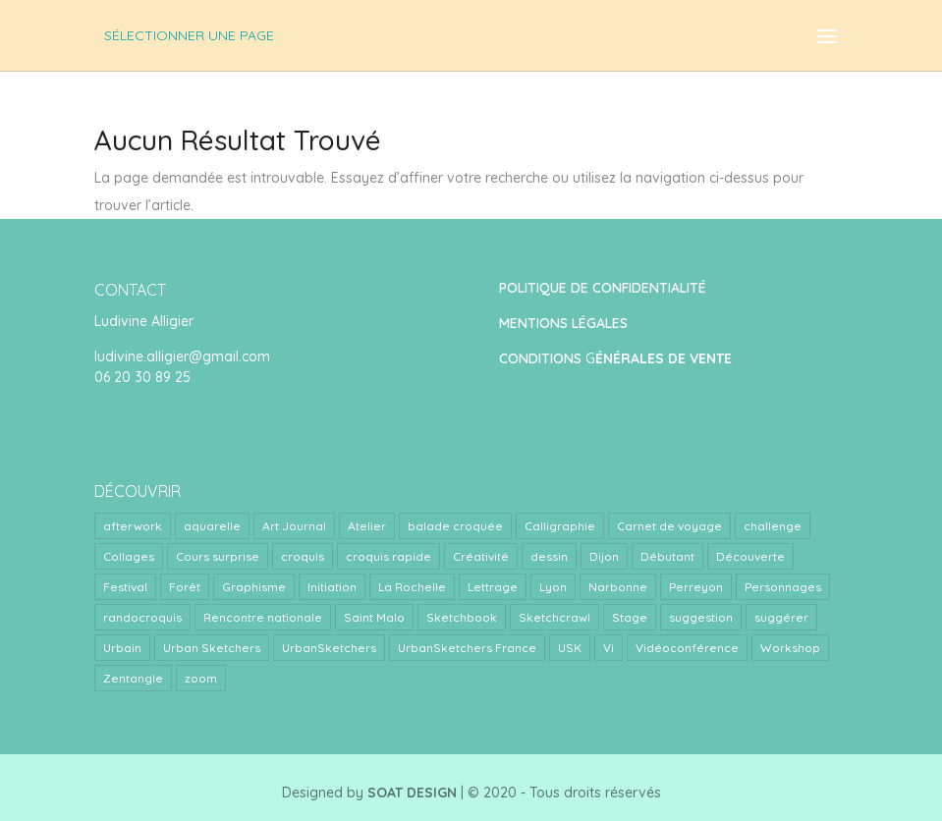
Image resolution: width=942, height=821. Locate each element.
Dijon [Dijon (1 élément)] (604, 556)
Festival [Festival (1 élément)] (125, 586)
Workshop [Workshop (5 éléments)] (790, 647)
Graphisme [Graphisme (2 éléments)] (254, 586)
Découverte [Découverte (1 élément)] (750, 556)
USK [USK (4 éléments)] (570, 647)
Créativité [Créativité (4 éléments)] (481, 556)
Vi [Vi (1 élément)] (608, 647)
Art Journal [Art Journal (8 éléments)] (294, 526)
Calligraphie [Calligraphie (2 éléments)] (560, 526)
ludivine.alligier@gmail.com (182, 356)
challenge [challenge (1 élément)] (773, 526)
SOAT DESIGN (412, 792)
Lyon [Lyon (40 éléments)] (553, 586)
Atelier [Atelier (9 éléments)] (367, 526)
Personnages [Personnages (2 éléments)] (783, 586)
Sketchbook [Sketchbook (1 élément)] (461, 617)
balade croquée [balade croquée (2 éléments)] (455, 526)
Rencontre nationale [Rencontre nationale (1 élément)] (262, 617)
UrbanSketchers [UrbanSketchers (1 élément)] (329, 647)
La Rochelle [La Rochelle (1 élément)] (412, 586)
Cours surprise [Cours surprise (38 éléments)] (217, 556)
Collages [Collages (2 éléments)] (128, 556)
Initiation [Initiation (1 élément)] (332, 586)
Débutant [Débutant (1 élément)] (667, 556)
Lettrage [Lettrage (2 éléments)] (493, 586)
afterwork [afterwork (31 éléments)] (132, 526)
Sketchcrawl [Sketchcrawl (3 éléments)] (554, 617)
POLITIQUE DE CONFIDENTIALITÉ (602, 288)
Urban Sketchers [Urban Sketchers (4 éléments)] (211, 647)
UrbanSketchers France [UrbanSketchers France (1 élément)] (467, 647)
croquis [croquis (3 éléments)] (302, 556)
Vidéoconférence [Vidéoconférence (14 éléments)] (687, 647)
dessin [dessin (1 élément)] (549, 556)
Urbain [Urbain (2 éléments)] (122, 647)
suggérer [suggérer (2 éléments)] (781, 617)
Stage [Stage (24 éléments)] (629, 617)
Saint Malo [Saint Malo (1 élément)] (374, 617)
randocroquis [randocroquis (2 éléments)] (142, 617)
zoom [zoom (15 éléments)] (201, 678)
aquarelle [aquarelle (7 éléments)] (212, 526)
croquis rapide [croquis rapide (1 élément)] (388, 556)
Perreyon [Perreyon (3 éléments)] (696, 586)
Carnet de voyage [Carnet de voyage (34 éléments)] (669, 526)
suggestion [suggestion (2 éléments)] (701, 617)
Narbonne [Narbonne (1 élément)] (617, 586)
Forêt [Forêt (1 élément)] (184, 586)
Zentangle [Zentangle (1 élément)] (133, 678)
